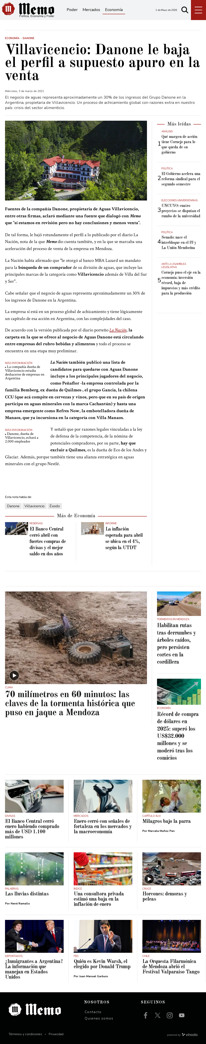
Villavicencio (34, 506)
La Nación (117, 330)
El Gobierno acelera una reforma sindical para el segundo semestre (180, 179)
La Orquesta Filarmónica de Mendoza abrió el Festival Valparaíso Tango (171, 967)
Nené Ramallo (20, 903)
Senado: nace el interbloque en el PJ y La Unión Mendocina (178, 243)
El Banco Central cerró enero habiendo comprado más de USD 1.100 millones (32, 829)
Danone (13, 506)
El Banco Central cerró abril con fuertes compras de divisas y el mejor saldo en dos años (48, 542)
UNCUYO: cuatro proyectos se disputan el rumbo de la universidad (180, 211)
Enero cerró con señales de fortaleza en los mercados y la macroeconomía (103, 826)
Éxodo (55, 506)
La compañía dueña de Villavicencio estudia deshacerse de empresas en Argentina (24, 372)
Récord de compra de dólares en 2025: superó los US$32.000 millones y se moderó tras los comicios (178, 736)
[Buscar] (185, 10)
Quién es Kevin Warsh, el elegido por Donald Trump (102, 964)
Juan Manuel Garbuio (93, 976)
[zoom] (76, 160)
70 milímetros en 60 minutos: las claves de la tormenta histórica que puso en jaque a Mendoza (70, 703)
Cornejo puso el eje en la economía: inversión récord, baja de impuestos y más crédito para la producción (181, 283)
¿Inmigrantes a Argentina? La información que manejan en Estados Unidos (34, 969)
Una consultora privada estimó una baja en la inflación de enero (99, 899)
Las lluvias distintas (27, 894)
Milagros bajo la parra (166, 821)
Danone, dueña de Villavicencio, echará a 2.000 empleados (21, 437)
